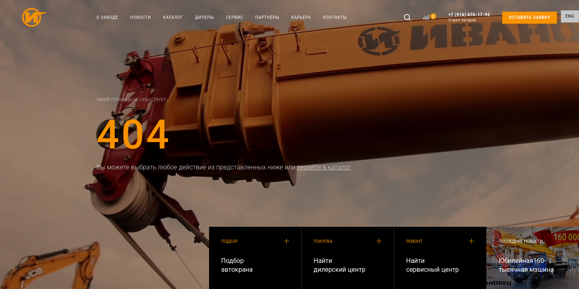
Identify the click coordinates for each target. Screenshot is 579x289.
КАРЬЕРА (301, 17)
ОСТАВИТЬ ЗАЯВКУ (529, 17)
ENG (570, 17)
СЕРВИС (234, 17)
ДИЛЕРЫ (204, 17)
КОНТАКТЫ (335, 17)
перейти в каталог (324, 167)
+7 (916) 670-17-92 (469, 17)
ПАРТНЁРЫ (267, 17)
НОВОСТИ (140, 17)
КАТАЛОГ (173, 17)
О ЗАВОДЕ (107, 17)
